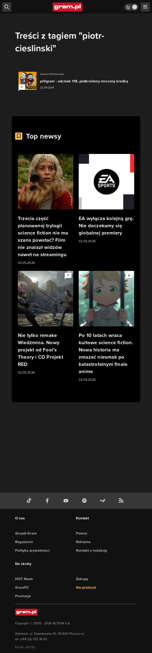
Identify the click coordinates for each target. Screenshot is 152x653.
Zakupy (82, 578)
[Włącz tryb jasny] (131, 7)
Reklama (83, 541)
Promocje (23, 596)
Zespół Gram (26, 533)
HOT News (24, 578)
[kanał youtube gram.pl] (66, 500)
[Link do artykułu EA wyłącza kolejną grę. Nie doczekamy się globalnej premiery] (106, 199)
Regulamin (24, 541)
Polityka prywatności (32, 550)
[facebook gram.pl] (48, 500)
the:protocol (86, 587)
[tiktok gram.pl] (30, 500)
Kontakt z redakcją (91, 550)
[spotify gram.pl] (85, 500)
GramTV (22, 587)
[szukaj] (6, 7)
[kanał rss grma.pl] (122, 500)
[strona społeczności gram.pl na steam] (103, 500)
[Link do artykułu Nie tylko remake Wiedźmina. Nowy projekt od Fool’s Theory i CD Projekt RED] (45, 323)
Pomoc (82, 533)
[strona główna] (68, 7)
